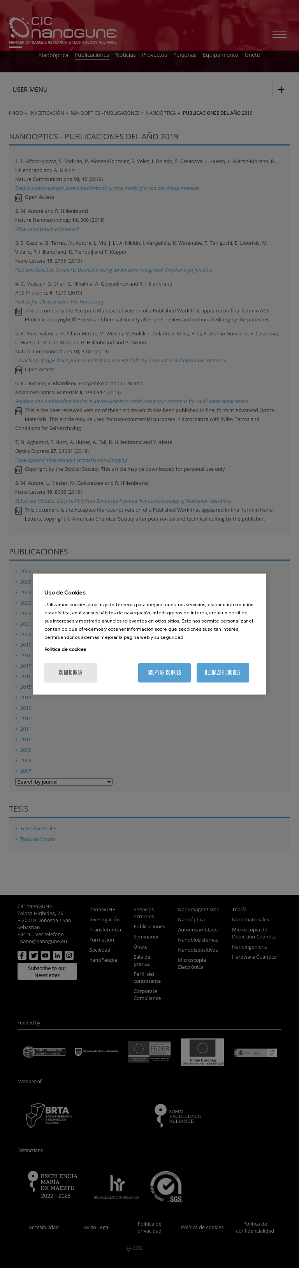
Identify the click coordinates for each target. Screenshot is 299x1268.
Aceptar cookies (164, 672)
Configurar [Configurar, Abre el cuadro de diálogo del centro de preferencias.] (71, 672)
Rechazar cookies (223, 672)
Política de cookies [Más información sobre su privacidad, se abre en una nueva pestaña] (65, 649)
